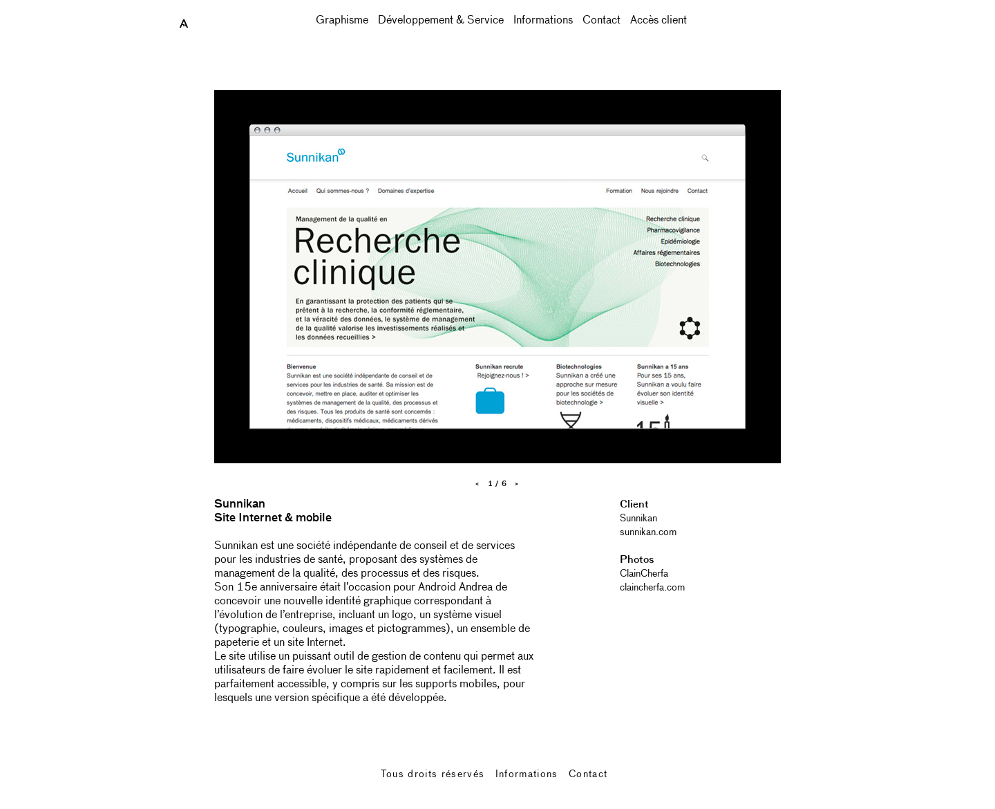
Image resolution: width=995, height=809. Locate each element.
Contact (601, 20)
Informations (543, 20)
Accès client (658, 20)
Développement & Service (441, 20)
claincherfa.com (652, 588)
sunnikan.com (648, 532)
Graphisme (342, 20)
